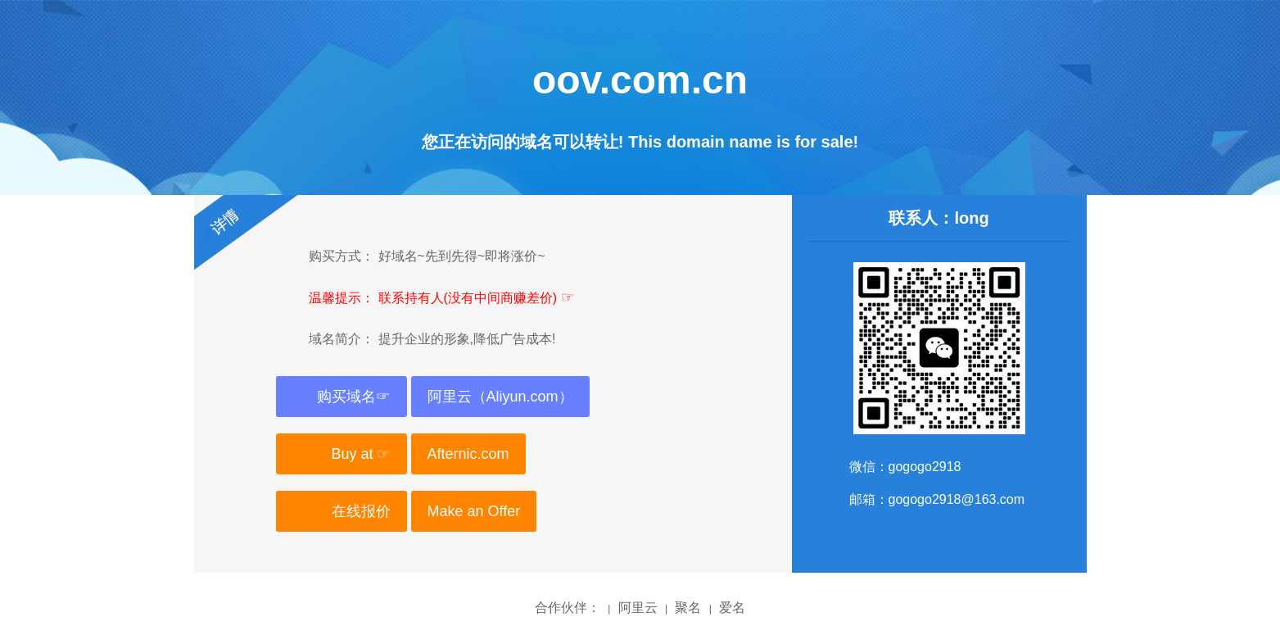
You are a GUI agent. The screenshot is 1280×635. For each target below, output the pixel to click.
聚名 (688, 608)
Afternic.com (468, 454)
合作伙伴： (567, 608)
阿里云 (638, 608)
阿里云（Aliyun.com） (500, 396)
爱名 (732, 608)
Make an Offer (474, 511)
